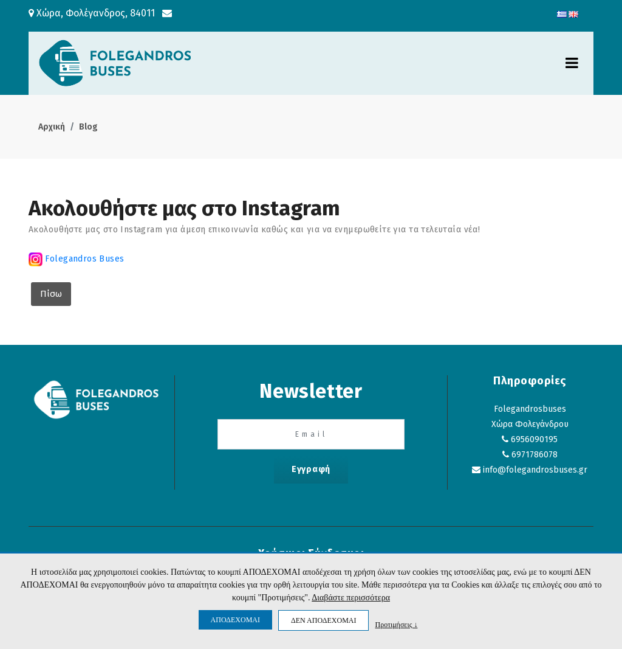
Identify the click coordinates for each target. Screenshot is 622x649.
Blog (88, 127)
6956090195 (534, 439)
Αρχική (51, 127)
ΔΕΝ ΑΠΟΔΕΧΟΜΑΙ (323, 620)
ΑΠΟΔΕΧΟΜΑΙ (235, 620)
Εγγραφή (311, 469)
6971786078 (534, 454)
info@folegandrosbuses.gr (535, 470)
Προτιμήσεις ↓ (396, 624)
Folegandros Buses (84, 259)
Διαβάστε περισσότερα (351, 597)
